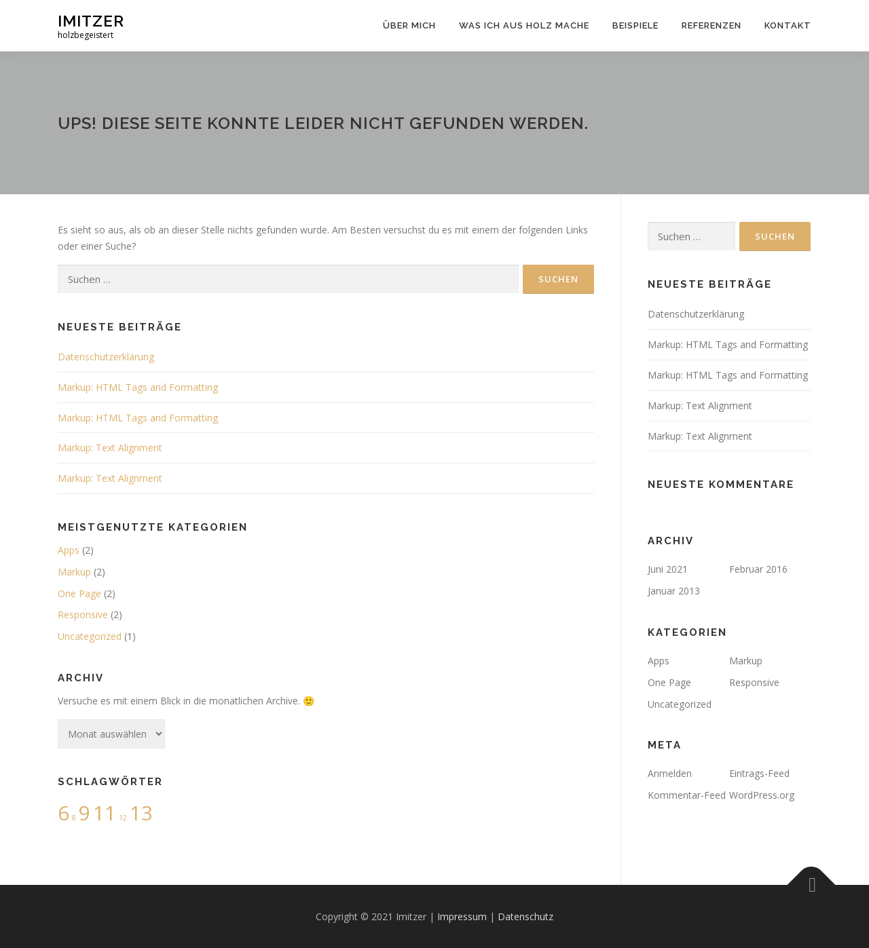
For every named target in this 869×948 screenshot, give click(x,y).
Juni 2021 (668, 569)
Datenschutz (525, 916)
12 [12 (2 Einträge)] (123, 817)
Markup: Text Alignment (110, 447)
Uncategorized (90, 636)
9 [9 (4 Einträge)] (84, 813)
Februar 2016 (758, 569)
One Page (79, 593)
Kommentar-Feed (687, 795)
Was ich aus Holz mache (524, 25)
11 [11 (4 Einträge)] (104, 813)
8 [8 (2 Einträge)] (74, 817)
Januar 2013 (674, 590)
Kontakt (787, 25)
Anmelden (670, 773)
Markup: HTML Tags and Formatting (138, 387)
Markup (74, 571)
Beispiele (635, 25)
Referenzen (711, 25)
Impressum (462, 916)
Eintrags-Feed (759, 773)
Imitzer (91, 21)
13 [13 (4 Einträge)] (141, 813)
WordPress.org (761, 795)
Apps (68, 550)
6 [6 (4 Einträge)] (63, 813)
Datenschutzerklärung (106, 356)
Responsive (83, 614)
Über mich (409, 25)
